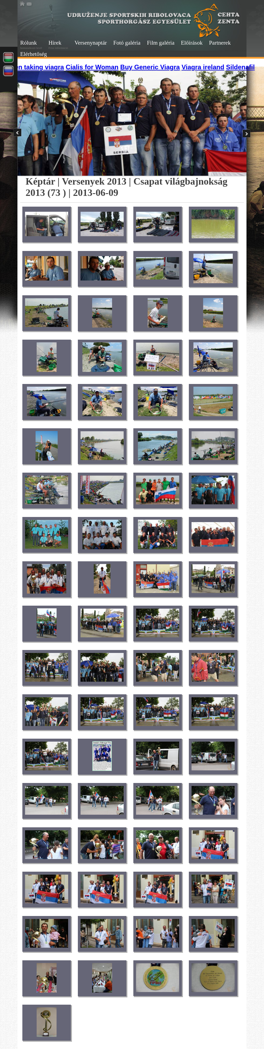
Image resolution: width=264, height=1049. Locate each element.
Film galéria (160, 42)
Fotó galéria (127, 42)
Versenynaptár (90, 42)
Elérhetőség (33, 54)
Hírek (58, 44)
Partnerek (220, 42)
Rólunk (31, 44)
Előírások (191, 42)
